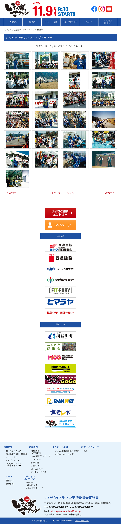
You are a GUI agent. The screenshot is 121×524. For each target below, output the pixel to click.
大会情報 (8, 447)
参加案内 (33, 447)
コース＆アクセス (13, 451)
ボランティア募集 (38, 472)
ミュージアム (11, 457)
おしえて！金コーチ (34, 488)
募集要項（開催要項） (37, 452)
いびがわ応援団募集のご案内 (67, 451)
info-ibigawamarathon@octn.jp (66, 511)
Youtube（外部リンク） (32, 484)
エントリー (36, 459)
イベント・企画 (60, 447)
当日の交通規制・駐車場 (16, 454)
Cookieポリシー (82, 521)
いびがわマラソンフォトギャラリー (13, 465)
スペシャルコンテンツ (29, 478)
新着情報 (10, 481)
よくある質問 (37, 469)
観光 (85, 451)
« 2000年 (11, 193)
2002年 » (109, 193)
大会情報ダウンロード (40, 456)
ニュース (8, 477)
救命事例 (10, 484)
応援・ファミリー (90, 447)
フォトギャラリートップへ (60, 193)
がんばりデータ (12, 460)
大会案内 (35, 466)
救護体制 (35, 463)
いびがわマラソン (41, 521)
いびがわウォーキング (64, 454)
